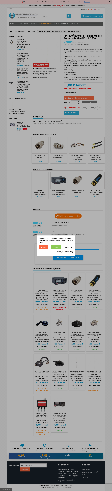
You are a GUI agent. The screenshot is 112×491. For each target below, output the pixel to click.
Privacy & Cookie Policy (65, 252)
